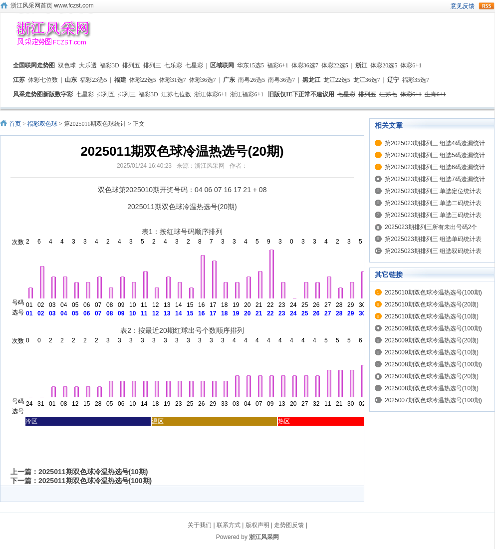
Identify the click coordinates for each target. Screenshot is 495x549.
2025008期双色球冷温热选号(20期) (432, 376)
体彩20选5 (383, 65)
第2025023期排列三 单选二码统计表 (433, 203)
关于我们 (200, 525)
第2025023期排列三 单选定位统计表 (433, 191)
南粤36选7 (281, 79)
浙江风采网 (264, 537)
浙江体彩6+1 (211, 94)
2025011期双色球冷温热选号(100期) (95, 481)
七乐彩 (173, 65)
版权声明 (257, 525)
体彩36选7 (304, 65)
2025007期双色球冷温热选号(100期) (433, 400)
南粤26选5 (251, 79)
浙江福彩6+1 (246, 94)
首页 (15, 123)
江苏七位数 (176, 94)
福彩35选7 (415, 79)
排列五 (131, 65)
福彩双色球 (42, 123)
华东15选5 (250, 65)
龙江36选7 (366, 79)
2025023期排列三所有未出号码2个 (431, 227)
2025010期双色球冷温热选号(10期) (432, 316)
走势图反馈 (289, 525)
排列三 (152, 65)
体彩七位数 (43, 79)
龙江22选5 (336, 79)
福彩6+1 (277, 65)
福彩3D (109, 65)
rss (487, 6)
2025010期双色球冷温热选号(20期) (432, 304)
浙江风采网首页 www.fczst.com (52, 5)
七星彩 (194, 65)
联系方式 (229, 525)
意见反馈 (463, 5)
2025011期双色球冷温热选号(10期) (93, 472)
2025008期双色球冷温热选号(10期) (432, 388)
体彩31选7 (172, 79)
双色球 (67, 65)
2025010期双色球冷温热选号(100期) (433, 292)
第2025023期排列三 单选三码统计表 (433, 215)
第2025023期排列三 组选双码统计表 (433, 251)
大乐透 (88, 65)
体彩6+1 (411, 65)
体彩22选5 (334, 65)
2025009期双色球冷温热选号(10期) (432, 352)
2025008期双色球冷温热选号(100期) (433, 364)
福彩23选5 (93, 79)
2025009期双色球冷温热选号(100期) (433, 328)
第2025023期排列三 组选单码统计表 (433, 239)
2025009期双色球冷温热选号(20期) (432, 340)
